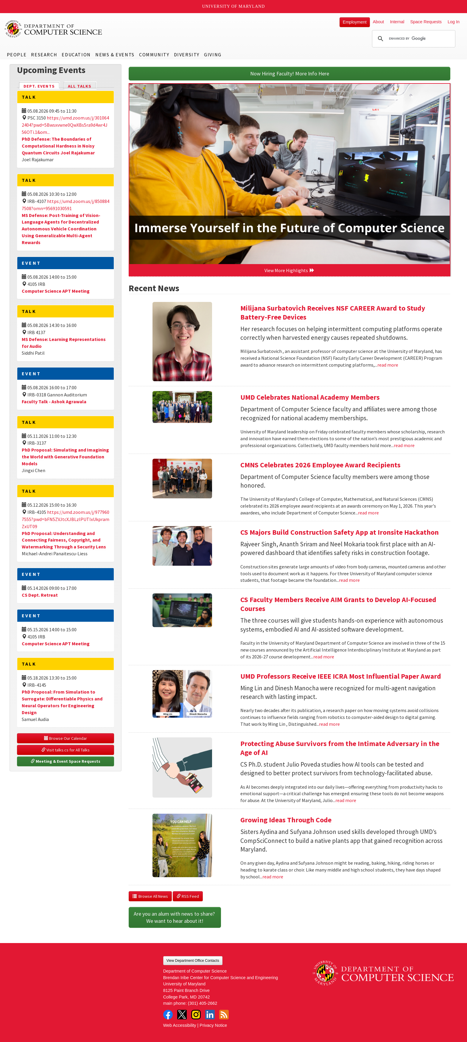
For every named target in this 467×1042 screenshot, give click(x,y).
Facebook (168, 1014)
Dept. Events (42, 86)
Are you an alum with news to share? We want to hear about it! (175, 917)
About (378, 21)
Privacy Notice (213, 1025)
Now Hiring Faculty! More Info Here (289, 73)
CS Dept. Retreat (40, 595)
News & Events (115, 55)
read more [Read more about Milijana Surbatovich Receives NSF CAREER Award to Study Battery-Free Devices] (387, 365)
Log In (454, 21)
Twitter (182, 1014)
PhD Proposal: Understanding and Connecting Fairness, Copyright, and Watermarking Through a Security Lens (64, 540)
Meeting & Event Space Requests (65, 761)
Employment (355, 22)
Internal (397, 21)
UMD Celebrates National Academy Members (310, 397)
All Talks (79, 86)
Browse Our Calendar (65, 738)
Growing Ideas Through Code (285, 819)
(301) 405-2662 (202, 1003)
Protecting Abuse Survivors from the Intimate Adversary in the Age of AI (339, 748)
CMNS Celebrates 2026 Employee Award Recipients (320, 464)
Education (76, 55)
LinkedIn (210, 1014)
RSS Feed (188, 896)
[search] (413, 38)
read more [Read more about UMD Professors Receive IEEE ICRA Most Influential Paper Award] (329, 724)
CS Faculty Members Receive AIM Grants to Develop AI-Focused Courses (338, 604)
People (17, 55)
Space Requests (426, 21)
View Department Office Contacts (192, 961)
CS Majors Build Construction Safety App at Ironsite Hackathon (339, 532)
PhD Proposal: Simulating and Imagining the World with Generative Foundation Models (65, 456)
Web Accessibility (179, 1025)
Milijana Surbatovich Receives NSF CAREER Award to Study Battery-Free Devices (332, 312)
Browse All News (150, 896)
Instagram (196, 1014)
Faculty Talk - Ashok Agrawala (54, 401)
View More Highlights (289, 270)
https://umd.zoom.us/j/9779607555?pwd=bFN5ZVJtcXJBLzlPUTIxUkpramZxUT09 (65, 519)
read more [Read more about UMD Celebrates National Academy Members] (404, 445)
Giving (213, 55)
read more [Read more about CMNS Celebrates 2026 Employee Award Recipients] (368, 513)
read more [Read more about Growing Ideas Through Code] (272, 877)
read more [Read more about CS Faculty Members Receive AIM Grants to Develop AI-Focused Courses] (323, 657)
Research (44, 55)
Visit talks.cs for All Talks (65, 750)
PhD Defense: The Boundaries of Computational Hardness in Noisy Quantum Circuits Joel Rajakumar (58, 146)
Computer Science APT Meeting (56, 291)
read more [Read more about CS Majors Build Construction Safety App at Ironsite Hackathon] (349, 580)
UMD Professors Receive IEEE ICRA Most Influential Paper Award (340, 676)
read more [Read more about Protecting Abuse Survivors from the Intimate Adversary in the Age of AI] (345, 800)
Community (154, 55)
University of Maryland (233, 6)
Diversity (187, 55)
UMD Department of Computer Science (53, 29)
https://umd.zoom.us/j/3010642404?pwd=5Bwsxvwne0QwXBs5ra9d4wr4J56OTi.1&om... (65, 125)
